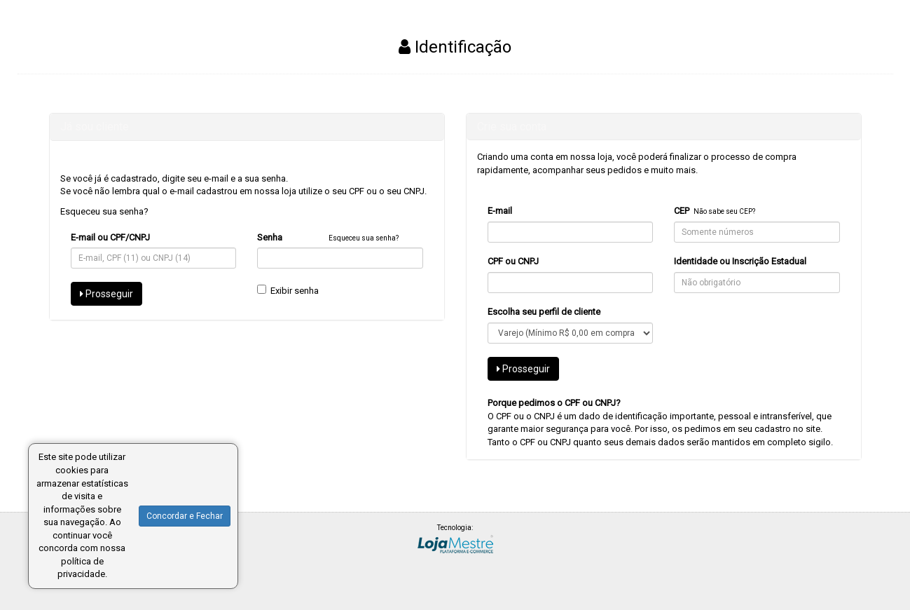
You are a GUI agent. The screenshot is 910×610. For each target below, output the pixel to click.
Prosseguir (106, 293)
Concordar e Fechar (184, 516)
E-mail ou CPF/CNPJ (110, 237)
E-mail (500, 210)
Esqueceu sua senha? (104, 211)
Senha (269, 237)
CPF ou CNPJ (513, 261)
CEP (681, 210)
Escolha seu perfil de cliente (544, 311)
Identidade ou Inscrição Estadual (740, 261)
